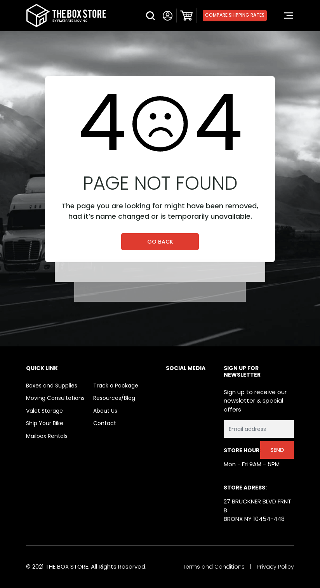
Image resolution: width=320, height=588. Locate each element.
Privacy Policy (275, 567)
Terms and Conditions (214, 567)
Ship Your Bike (44, 423)
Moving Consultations (55, 398)
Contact (104, 423)
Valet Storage (44, 411)
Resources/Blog (114, 398)
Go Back (160, 242)
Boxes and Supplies (51, 385)
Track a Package (115, 385)
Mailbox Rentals (47, 436)
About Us (105, 411)
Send (277, 450)
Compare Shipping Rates (234, 15)
